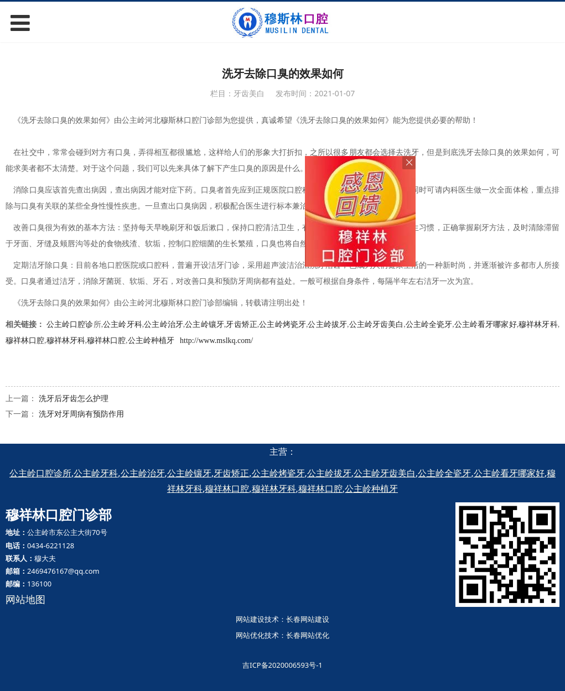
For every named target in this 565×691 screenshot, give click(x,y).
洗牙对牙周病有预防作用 (81, 413)
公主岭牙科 (122, 324)
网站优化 (250, 635)
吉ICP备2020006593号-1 (282, 665)
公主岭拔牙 (327, 324)
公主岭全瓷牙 (429, 324)
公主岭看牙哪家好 (485, 324)
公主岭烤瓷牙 (282, 324)
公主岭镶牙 (204, 324)
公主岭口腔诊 (70, 324)
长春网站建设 (307, 619)
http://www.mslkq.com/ (216, 340)
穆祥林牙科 (538, 324)
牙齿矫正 (241, 324)
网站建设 (250, 619)
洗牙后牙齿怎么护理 (73, 398)
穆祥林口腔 (25, 340)
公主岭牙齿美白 (376, 324)
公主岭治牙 (163, 324)
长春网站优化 (307, 635)
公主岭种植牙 (151, 340)
